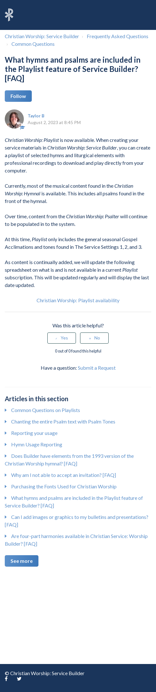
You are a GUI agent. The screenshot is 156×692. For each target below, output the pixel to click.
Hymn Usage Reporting (36, 444)
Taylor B (36, 115)
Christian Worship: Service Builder (42, 36)
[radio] (61, 338)
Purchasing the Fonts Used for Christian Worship (64, 486)
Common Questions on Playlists (45, 410)
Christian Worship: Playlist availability (78, 300)
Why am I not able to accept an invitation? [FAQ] (63, 475)
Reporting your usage (34, 433)
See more (21, 561)
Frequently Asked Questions (117, 36)
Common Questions (33, 44)
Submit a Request (97, 368)
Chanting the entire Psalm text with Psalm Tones (63, 421)
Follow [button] (18, 96)
